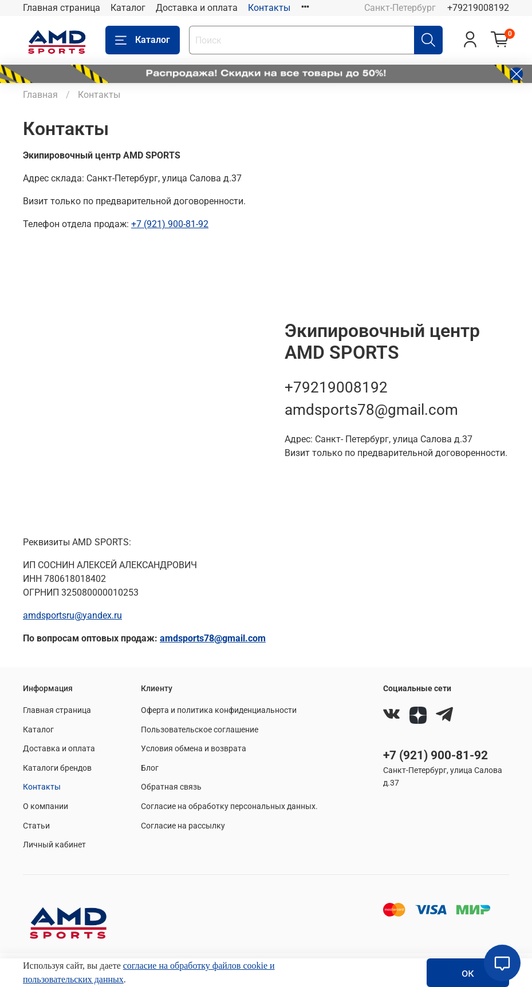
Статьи (36, 826)
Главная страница (61, 7)
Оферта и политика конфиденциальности (219, 710)
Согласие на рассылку (183, 826)
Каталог (128, 7)
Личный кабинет (54, 845)
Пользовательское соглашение (199, 730)
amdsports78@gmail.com (371, 409)
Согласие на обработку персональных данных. (229, 806)
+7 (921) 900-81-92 (435, 755)
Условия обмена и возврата (193, 749)
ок (468, 973)
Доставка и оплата (197, 7)
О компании (45, 806)
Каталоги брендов (57, 768)
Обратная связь (171, 787)
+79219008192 (478, 7)
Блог (150, 768)
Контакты (269, 7)
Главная (40, 94)
